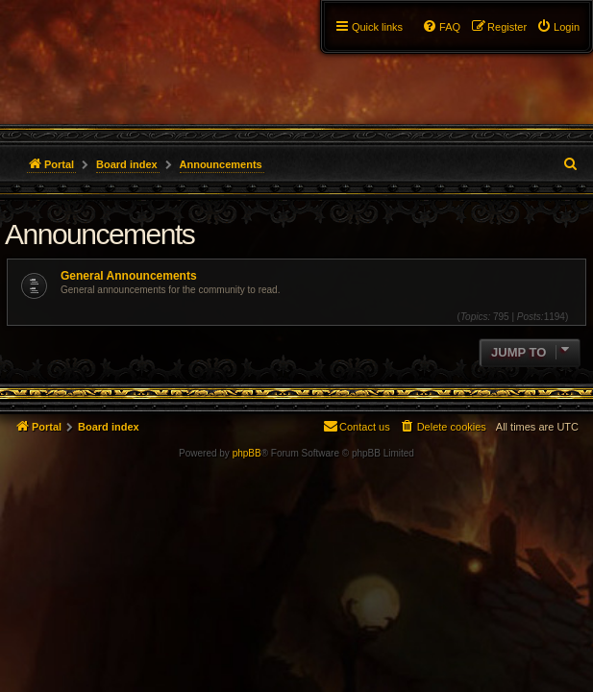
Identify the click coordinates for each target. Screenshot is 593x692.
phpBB (247, 453)
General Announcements (129, 276)
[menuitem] (558, 26)
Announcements (99, 234)
